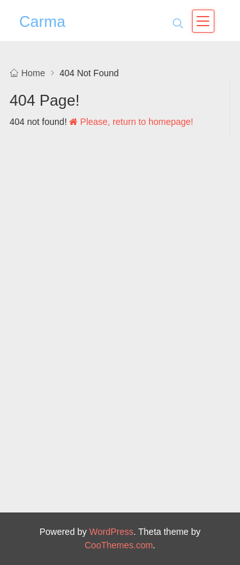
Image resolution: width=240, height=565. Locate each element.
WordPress (112, 532)
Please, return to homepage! (131, 122)
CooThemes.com (118, 545)
